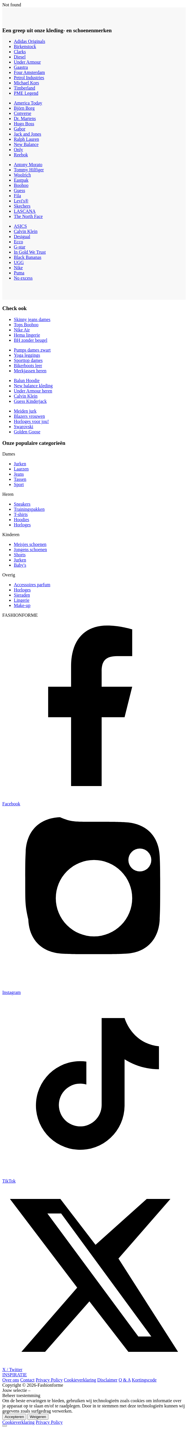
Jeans (19, 474)
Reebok (21, 154)
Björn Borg (24, 108)
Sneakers (22, 504)
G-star (19, 246)
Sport (19, 484)
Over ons (10, 1379)
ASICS (20, 226)
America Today (28, 102)
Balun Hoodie (26, 380)
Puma (19, 272)
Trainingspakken (29, 509)
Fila (17, 195)
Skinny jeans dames (32, 319)
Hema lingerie (27, 335)
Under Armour (27, 62)
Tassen (20, 479)
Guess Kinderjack (30, 401)
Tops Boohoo (26, 324)
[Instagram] (94, 990)
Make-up (22, 605)
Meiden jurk (25, 411)
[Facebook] (94, 801)
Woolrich (22, 174)
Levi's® (21, 200)
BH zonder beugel (30, 340)
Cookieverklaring (80, 1379)
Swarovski (23, 426)
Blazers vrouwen (29, 416)
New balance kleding (33, 385)
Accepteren (14, 1417)
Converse (22, 113)
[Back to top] (4, 1426)
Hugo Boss (24, 123)
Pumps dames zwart (32, 350)
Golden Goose (27, 431)
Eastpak (21, 180)
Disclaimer (107, 1379)
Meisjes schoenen (30, 544)
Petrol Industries (29, 77)
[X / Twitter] (94, 1367)
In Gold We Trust (30, 252)
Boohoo (21, 185)
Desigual (22, 236)
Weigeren (38, 1417)
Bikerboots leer (28, 365)
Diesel (20, 56)
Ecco (18, 241)
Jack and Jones (27, 134)
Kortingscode (144, 1379)
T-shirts (21, 514)
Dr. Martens (25, 118)
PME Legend (26, 93)
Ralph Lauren (26, 139)
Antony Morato (28, 164)
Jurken (20, 463)
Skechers (22, 206)
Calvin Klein (25, 231)
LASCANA (25, 211)
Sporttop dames (28, 360)
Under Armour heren (33, 390)
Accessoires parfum (32, 584)
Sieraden (22, 595)
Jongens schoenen (30, 549)
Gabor (19, 128)
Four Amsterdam (29, 72)
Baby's (20, 565)
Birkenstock (25, 46)
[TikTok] (94, 1178)
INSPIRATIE (14, 1374)
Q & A (125, 1379)
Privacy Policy (49, 1379)
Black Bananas (27, 257)
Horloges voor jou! (31, 421)
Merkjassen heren (30, 370)
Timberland (24, 88)
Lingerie (21, 600)
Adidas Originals (29, 41)
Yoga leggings (27, 355)
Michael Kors (26, 82)
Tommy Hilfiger (29, 169)
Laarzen (21, 468)
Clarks (20, 51)
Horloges (22, 524)
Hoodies (21, 519)
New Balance (26, 144)
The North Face (28, 216)
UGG (19, 262)
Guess (19, 190)
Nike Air (22, 329)
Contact (27, 1379)
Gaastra (21, 67)
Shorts (20, 554)
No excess (23, 278)
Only (18, 149)
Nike (18, 267)
